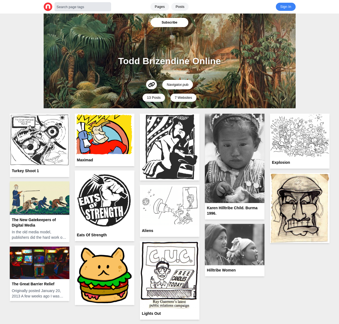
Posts (180, 7)
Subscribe (169, 22)
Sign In (285, 7)
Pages (160, 7)
